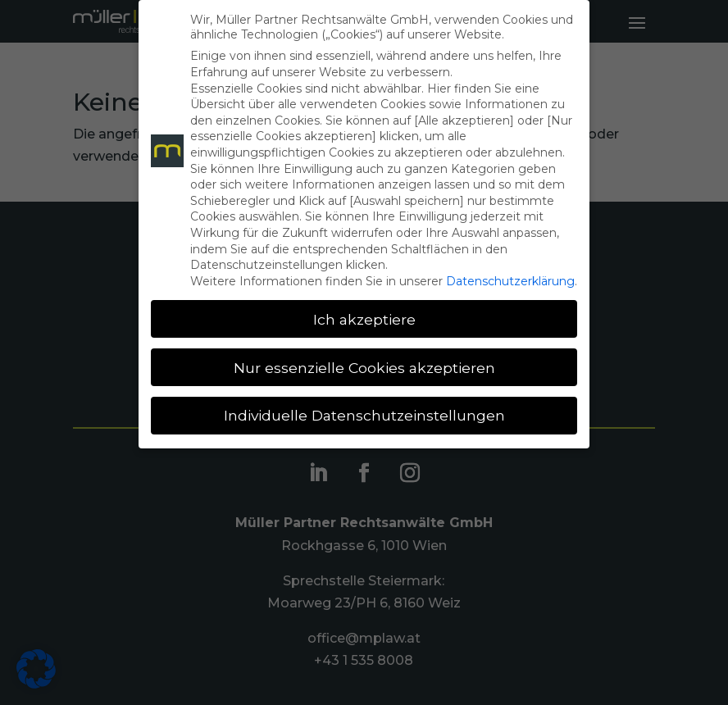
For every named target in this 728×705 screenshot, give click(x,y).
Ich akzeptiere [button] (364, 319)
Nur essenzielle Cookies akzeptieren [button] (364, 367)
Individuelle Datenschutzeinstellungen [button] (364, 415)
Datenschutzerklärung (510, 281)
